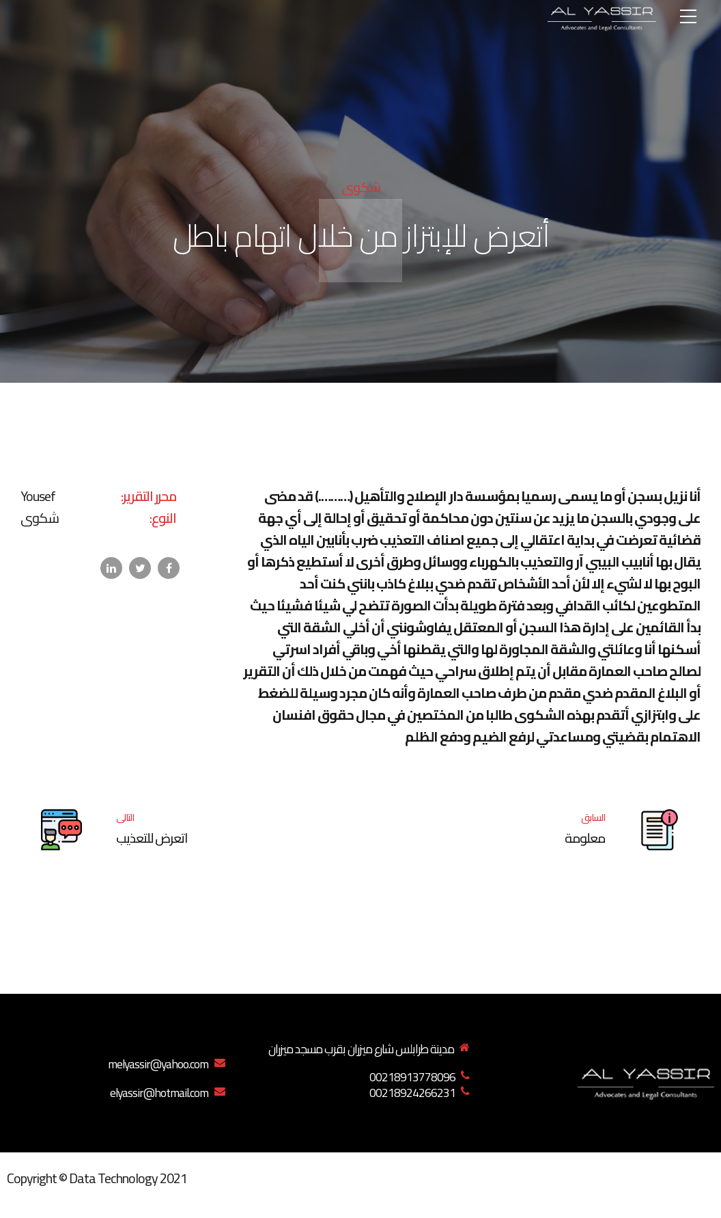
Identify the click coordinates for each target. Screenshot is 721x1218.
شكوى (360, 187)
